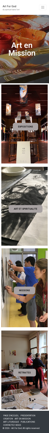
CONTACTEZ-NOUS (12, 425)
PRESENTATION (28, 415)
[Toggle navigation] (42, 7)
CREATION (8, 418)
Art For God (9, 6)
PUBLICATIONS (28, 422)
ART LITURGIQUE (11, 422)
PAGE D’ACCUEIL (11, 415)
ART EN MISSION (23, 418)
